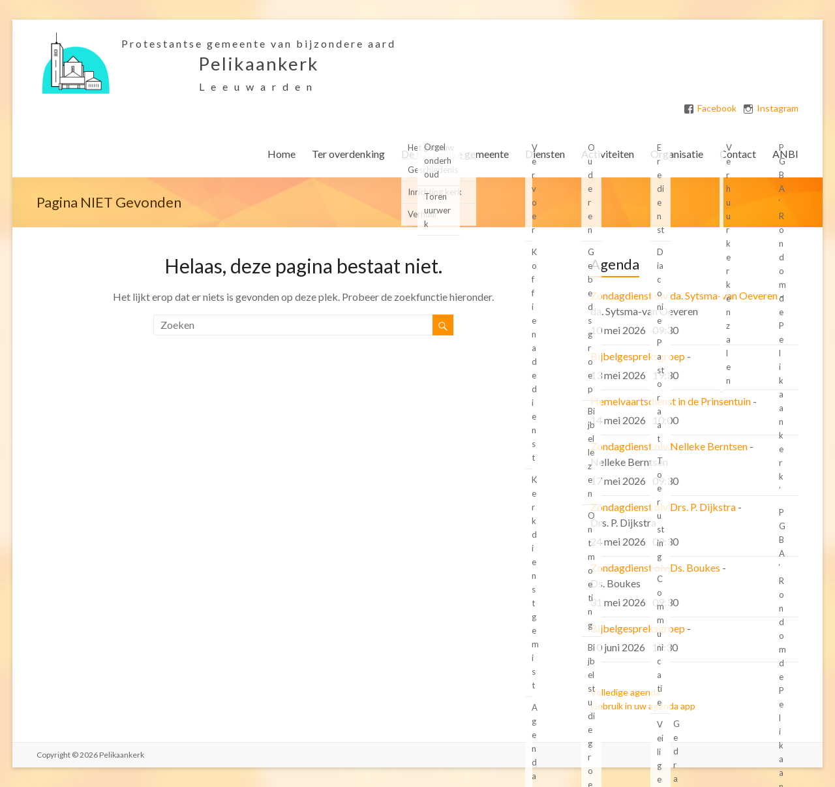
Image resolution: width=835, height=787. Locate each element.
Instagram (777, 108)
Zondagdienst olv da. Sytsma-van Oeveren (684, 295)
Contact (738, 153)
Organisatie (676, 153)
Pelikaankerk (258, 63)
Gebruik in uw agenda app (642, 705)
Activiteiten (607, 153)
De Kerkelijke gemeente (455, 153)
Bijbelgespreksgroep (637, 356)
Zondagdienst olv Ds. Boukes (655, 567)
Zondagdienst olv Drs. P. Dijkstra (663, 507)
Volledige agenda (625, 692)
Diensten (545, 153)
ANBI (785, 153)
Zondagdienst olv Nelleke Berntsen (669, 446)
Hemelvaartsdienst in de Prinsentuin (670, 401)
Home (281, 153)
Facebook (716, 108)
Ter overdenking (348, 153)
